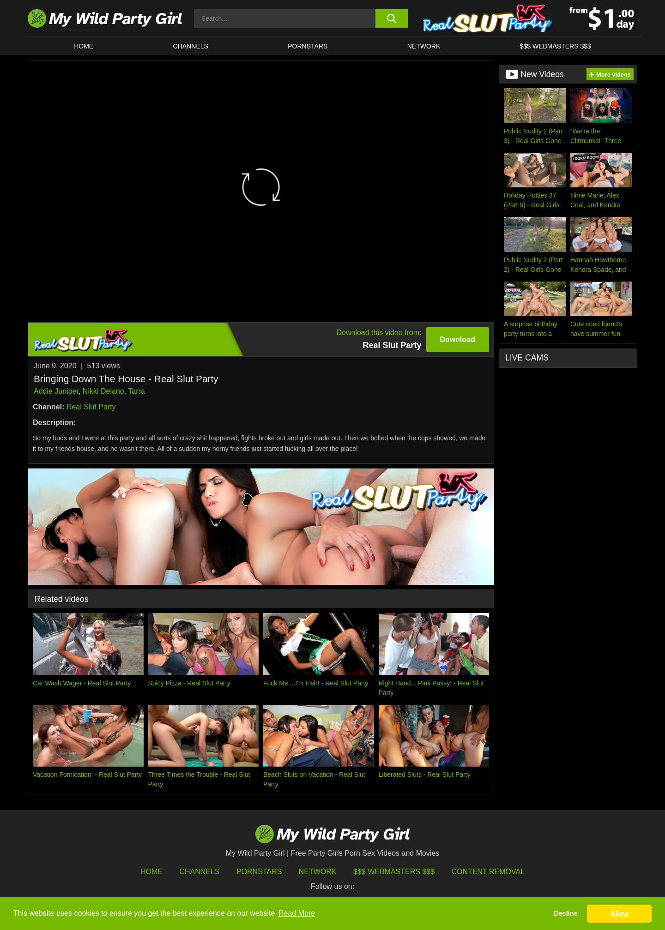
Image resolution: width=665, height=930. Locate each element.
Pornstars (307, 46)
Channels (199, 872)
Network (424, 46)
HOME (83, 46)
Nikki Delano (103, 391)
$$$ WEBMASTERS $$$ (555, 46)
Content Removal (488, 872)
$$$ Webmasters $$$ (394, 872)
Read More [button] (296, 913)
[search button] (391, 18)
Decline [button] (565, 913)
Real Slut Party (91, 407)
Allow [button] (619, 913)
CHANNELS (190, 46)
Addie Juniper (56, 391)
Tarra (136, 391)
